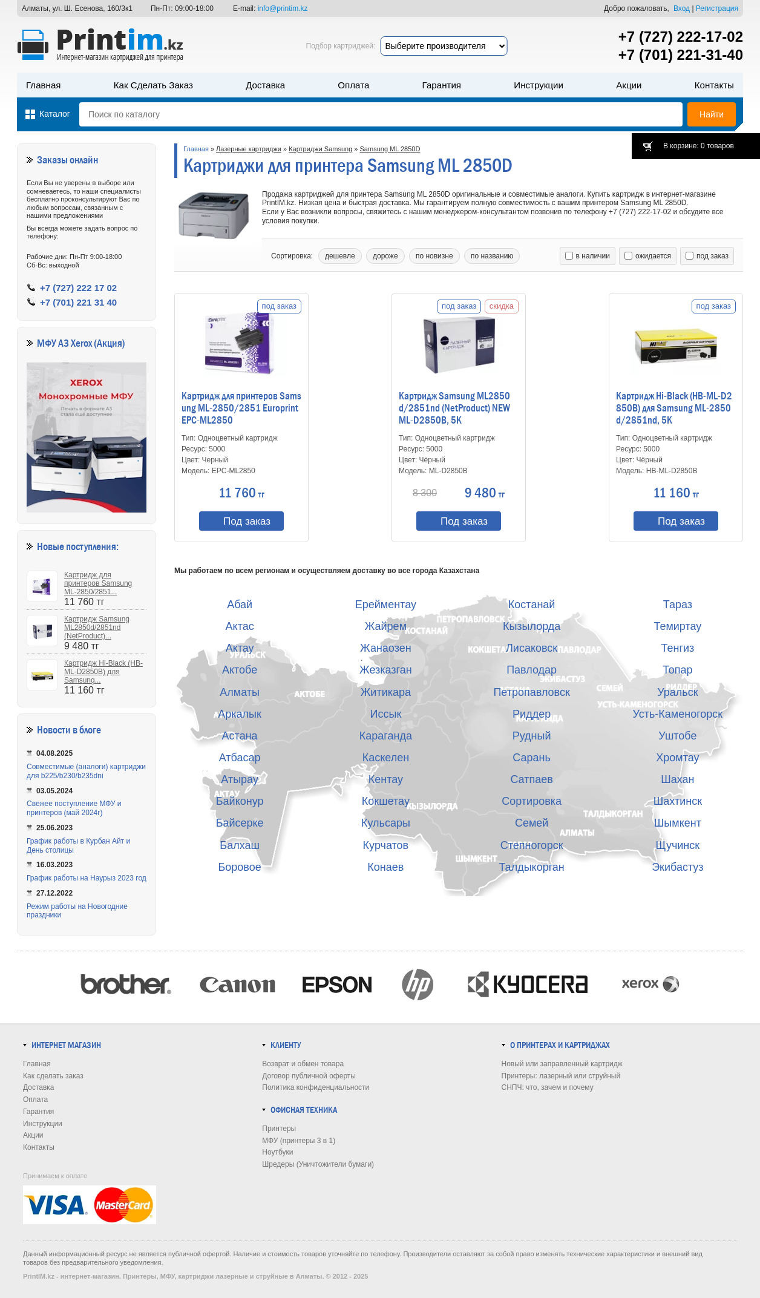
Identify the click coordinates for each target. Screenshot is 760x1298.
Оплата (353, 85)
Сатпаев (531, 779)
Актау (240, 648)
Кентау (386, 779)
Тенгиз (677, 648)
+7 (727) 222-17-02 (680, 36)
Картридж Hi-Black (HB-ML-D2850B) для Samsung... (103, 671)
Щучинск (678, 845)
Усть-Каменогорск (678, 714)
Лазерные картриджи (248, 148)
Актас (240, 626)
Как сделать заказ (153, 85)
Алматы (240, 692)
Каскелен (385, 758)
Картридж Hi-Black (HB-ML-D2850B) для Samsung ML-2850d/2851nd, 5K (674, 408)
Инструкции (538, 85)
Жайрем (386, 626)
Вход (681, 8)
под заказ (707, 256)
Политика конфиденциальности (315, 1087)
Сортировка (532, 801)
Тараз (677, 604)
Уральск (677, 692)
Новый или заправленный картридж (562, 1064)
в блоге (87, 730)
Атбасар (240, 758)
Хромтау (677, 758)
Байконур (240, 801)
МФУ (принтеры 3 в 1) (298, 1140)
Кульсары (385, 823)
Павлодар (531, 670)
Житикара (386, 692)
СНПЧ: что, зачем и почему (548, 1087)
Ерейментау (385, 604)
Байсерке (240, 823)
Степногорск (531, 845)
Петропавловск (531, 692)
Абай (239, 604)
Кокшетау (386, 801)
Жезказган (385, 670)
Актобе (239, 670)
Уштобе (677, 736)
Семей (531, 823)
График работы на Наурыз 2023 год (86, 878)
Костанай (531, 604)
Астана (240, 736)
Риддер (532, 714)
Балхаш (240, 845)
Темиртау (677, 626)
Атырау (239, 779)
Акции (628, 85)
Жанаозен (385, 648)
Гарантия (441, 85)
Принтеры (279, 1128)
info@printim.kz (283, 8)
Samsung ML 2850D (390, 148)
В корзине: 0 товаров (698, 146)
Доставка (265, 85)
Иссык (386, 714)
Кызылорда (531, 626)
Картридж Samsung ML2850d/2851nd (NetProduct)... (96, 627)
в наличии (587, 256)
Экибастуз (677, 867)
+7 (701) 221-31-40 (680, 55)
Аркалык (239, 714)
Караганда (385, 736)
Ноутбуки (277, 1152)
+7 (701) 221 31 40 (78, 302)
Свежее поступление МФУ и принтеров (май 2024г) (74, 808)
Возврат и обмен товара (303, 1064)
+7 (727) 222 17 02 (78, 288)
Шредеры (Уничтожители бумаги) (318, 1164)
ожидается (647, 256)
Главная (43, 85)
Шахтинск (678, 801)
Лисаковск (531, 648)
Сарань (532, 758)
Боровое (239, 867)
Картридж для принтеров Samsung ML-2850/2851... (98, 583)
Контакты (714, 85)
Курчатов (386, 845)
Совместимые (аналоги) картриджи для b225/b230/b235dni (86, 771)
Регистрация (717, 8)
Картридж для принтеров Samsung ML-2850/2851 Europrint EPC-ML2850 (241, 408)
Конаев (385, 867)
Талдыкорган (531, 867)
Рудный (532, 736)
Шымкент (677, 823)
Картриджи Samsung (320, 148)
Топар (677, 670)
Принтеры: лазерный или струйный (561, 1076)
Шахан (677, 779)
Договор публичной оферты (309, 1076)
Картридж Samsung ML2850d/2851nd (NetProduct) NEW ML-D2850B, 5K (454, 408)
